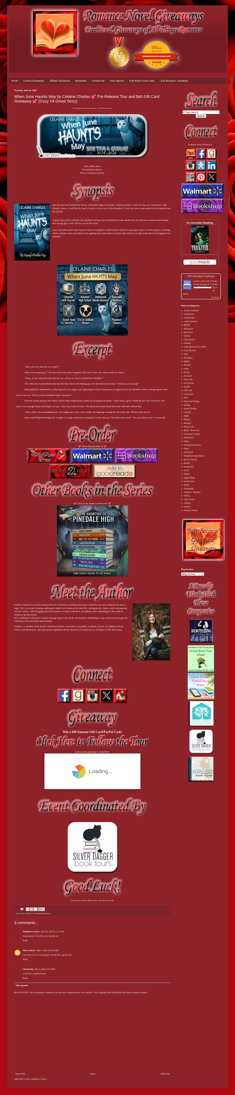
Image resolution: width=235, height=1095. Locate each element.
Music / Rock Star (191, 430)
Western (187, 507)
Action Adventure (191, 310)
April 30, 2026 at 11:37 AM (52, 931)
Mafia (186, 416)
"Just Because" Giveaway (174, 80)
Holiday (187, 405)
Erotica (187, 372)
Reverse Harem (190, 459)
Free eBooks (117, 80)
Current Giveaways (33, 80)
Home (14, 80)
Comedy (187, 343)
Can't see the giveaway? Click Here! (92, 751)
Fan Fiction (189, 383)
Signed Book (189, 477)
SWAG (187, 495)
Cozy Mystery (190, 350)
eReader (187, 365)
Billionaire (188, 328)
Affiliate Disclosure (59, 80)
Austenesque (189, 317)
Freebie (187, 387)
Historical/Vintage (191, 401)
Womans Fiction (191, 510)
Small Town (189, 481)
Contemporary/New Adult (195, 346)
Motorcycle (189, 426)
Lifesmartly (28, 969)
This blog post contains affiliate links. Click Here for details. (92, 108)
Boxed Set (188, 332)
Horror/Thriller (190, 408)
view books (215, 297)
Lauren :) (197, 281)
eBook (186, 361)
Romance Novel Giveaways (200, 144)
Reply (25, 940)
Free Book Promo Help (141, 80)
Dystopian (188, 358)
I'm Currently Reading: (200, 222)
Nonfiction (188, 437)
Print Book (188, 452)
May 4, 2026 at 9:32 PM (44, 969)
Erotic (186, 368)
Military (187, 419)
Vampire (187, 503)
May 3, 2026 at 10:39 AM (47, 950)
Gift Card (30, 913)
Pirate (186, 448)
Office (186, 441)
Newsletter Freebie (192, 434)
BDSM (187, 325)
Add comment (21, 985)
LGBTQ (187, 412)
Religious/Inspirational (193, 456)
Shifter (187, 474)
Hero (186, 397)
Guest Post (188, 394)
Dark (186, 354)
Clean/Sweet (189, 339)
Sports (186, 485)
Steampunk (188, 488)
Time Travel (189, 499)
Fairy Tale (188, 379)
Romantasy (188, 466)
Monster (187, 423)
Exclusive (188, 376)
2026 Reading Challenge (201, 276)
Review (187, 463)
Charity (187, 336)
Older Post (165, 1074)
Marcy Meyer (29, 950)
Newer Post (20, 1074)
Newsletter (81, 80)
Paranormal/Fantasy (42, 913)
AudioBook (189, 314)
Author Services (191, 321)
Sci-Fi (186, 470)
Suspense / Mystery (192, 492)
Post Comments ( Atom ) (36, 1079)
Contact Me (98, 80)
